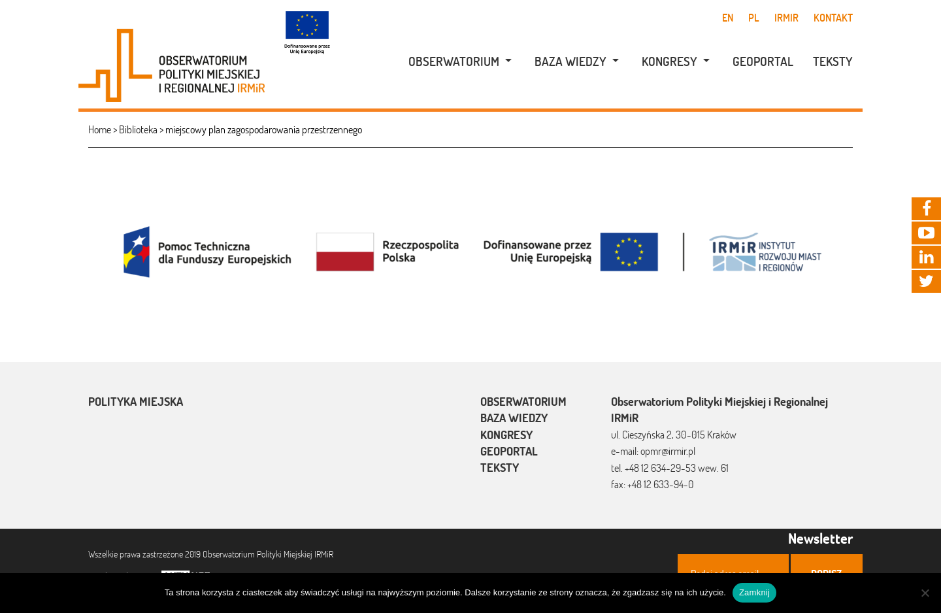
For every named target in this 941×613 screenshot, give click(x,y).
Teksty (833, 61)
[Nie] (924, 592)
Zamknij (754, 592)
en (727, 17)
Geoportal (763, 61)
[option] (470, 250)
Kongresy (669, 61)
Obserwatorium (453, 61)
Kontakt (833, 17)
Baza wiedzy (570, 61)
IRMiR (786, 17)
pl (753, 17)
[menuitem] (453, 61)
